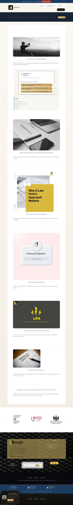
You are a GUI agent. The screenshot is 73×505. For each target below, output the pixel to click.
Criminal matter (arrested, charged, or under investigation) (32, 85)
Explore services (10, 502)
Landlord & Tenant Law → (19, 101)
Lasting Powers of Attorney (23, 332)
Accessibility (30, 477)
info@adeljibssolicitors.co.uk (51, 5)
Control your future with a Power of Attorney (36, 331)
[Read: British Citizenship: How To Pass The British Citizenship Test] (36, 134)
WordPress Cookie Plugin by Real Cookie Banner (7, 504)
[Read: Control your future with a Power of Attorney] (36, 314)
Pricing (33, 17)
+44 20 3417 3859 (42, 5)
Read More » (15, 67)
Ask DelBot (10, 500)
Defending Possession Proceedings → (21, 103)
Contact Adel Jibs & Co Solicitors (42, 17)
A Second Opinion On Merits (36, 282)
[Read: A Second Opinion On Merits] (36, 256)
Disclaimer (36, 477)
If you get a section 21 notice (36, 370)
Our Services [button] (27, 17)
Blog (50, 17)
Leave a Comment (16, 60)
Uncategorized (21, 60)
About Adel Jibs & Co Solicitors (17, 17)
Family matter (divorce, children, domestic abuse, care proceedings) (35, 88)
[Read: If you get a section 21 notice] (26, 358)
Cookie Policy (42, 477)
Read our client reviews (52, 487)
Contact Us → (17, 108)
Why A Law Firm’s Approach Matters (36, 214)
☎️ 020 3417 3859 (38, 1)
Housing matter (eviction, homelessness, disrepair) (35, 91)
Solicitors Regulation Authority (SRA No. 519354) (44, 491)
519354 (15, 488)
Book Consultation (46, 1)
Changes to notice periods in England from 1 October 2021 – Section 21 (36, 390)
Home (9, 17)
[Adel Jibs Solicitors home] (18, 7)
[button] (35, 425)
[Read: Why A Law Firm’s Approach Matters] (33, 191)
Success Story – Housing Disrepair (36, 59)
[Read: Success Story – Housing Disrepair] (36, 46)
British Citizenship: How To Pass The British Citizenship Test (36, 153)
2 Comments (15, 391)
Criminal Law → (18, 106)
